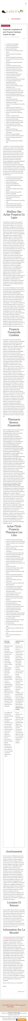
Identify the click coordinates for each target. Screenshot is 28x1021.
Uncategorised (15, 19)
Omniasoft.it (17, 1006)
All (9, 19)
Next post (21, 991)
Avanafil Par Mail (7, 938)
